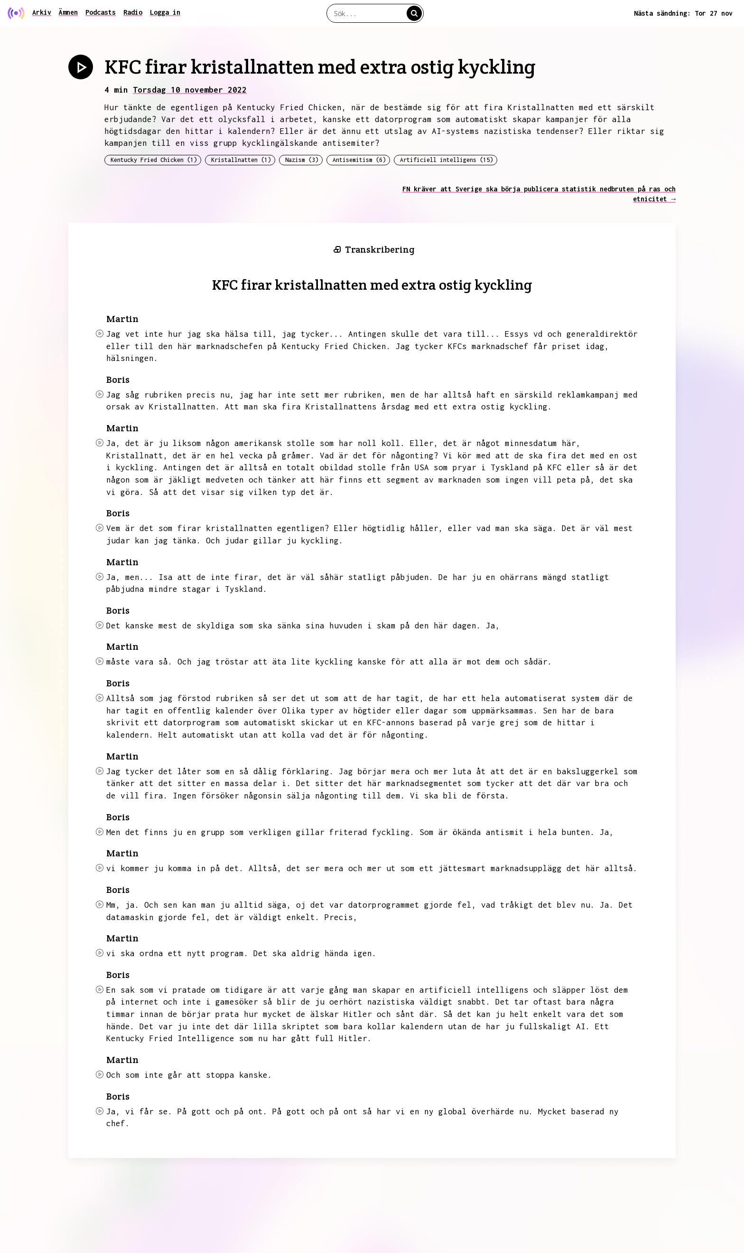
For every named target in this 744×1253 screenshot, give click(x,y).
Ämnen (68, 12)
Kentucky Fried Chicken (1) (154, 159)
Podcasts (100, 12)
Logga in (165, 12)
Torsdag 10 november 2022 (190, 90)
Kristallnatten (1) (241, 159)
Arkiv (41, 12)
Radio (132, 12)
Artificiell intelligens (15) (446, 159)
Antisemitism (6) (359, 159)
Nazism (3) (301, 159)
